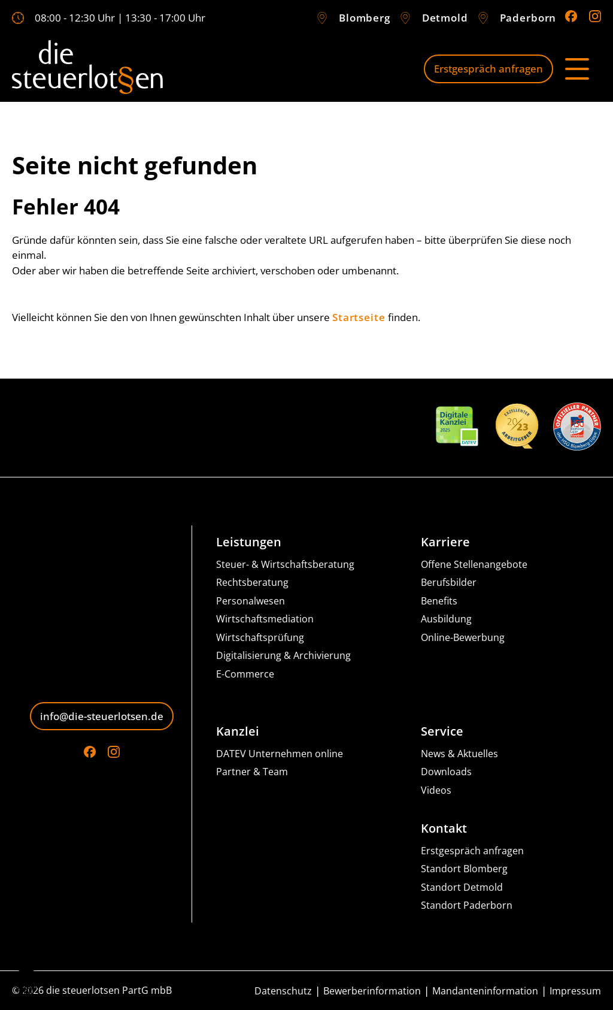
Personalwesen (250, 601)
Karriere (445, 542)
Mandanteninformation (485, 991)
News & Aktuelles (459, 754)
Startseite (359, 317)
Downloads (446, 772)
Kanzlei (237, 731)
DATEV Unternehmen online (279, 754)
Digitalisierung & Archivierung (283, 655)
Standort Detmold (462, 887)
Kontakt (444, 828)
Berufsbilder (449, 582)
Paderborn (528, 18)
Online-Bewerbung (463, 637)
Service (442, 731)
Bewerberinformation (372, 991)
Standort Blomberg (464, 869)
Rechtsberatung (252, 582)
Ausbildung (446, 619)
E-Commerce (245, 674)
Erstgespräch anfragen (488, 68)
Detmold (445, 18)
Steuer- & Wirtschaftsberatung (285, 564)
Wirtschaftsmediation (265, 619)
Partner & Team (252, 772)
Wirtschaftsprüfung (260, 637)
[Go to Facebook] (571, 16)
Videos (436, 790)
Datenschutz (283, 991)
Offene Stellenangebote (474, 564)
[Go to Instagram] (595, 16)
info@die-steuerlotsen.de (101, 716)
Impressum (575, 991)
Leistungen (248, 542)
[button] (26, 983)
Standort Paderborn (466, 905)
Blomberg (364, 18)
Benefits (439, 601)
